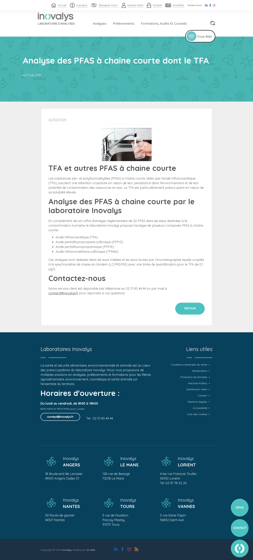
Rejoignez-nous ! (108, 5)
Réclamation (199, 370)
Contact (202, 395)
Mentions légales (197, 401)
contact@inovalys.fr (63, 293)
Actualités (178, 5)
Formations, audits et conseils (165, 23)
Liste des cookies (197, 414)
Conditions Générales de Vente (189, 364)
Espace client (135, 5)
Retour (190, 308)
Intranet (157, 5)
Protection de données (193, 377)
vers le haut (240, 548)
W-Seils (91, 549)
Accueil (62, 5)
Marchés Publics (197, 383)
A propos (82, 5)
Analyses (100, 23)
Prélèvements (124, 23)
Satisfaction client (196, 389)
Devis (240, 507)
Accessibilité (200, 408)
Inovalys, (67, 549)
